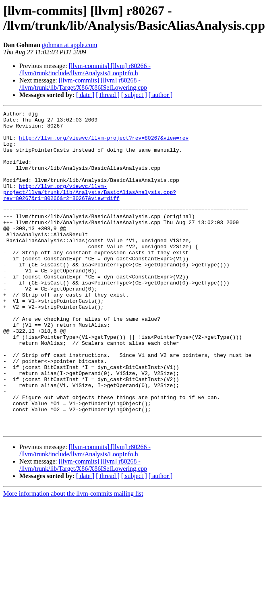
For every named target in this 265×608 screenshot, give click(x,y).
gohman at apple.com (69, 44)
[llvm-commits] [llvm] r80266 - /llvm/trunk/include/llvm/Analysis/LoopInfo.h (85, 69)
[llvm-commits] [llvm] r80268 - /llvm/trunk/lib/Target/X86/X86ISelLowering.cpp (83, 84)
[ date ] (85, 94)
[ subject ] (134, 94)
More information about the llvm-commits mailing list (73, 557)
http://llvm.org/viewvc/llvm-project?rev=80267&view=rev (103, 143)
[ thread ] (108, 94)
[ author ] (161, 94)
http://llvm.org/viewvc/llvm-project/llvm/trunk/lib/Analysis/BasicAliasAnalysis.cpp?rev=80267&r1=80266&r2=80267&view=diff (89, 209)
